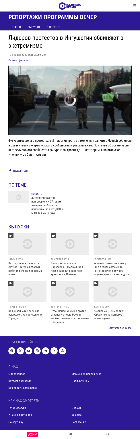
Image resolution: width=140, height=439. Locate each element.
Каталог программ (19, 381)
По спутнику (15, 421)
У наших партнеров (20, 415)
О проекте (53, 27)
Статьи (16, 27)
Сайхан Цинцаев (18, 60)
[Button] (18, 171)
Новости (36, 194)
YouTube (77, 415)
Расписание (79, 421)
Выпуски (34, 27)
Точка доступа (17, 408)
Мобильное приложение (86, 374)
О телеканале (16, 374)
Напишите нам (80, 381)
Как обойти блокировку (22, 388)
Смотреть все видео (120, 328)
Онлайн (76, 408)
